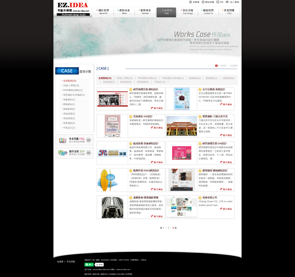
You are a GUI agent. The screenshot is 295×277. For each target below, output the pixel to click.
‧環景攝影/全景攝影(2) (73, 95)
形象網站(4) (195, 78)
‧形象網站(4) (68, 99)
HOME (223, 65)
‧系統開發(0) (68, 118)
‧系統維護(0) (68, 113)
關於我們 (87, 274)
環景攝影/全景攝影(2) (173, 78)
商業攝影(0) (143, 82)
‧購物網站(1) (68, 104)
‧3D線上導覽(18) (70, 85)
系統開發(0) (126, 82)
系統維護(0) (109, 82)
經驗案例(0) (229, 78)
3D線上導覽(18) (125, 78)
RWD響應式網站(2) (148, 78)
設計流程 (120, 274)
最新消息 (96, 274)
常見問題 (71, 261)
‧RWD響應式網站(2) (72, 90)
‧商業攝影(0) (68, 123)
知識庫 (60, 261)
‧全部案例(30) (68, 80)
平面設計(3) (160, 82)
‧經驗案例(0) (68, 109)
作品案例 (234, 65)
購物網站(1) (212, 78)
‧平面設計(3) (68, 127)
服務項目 (104, 274)
